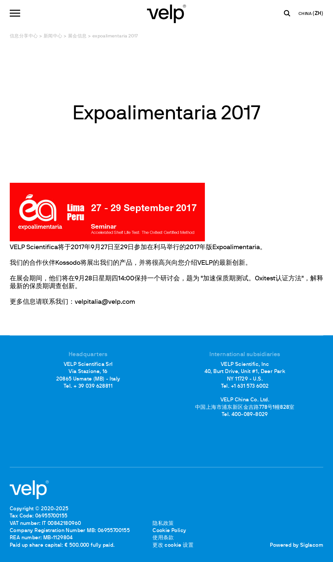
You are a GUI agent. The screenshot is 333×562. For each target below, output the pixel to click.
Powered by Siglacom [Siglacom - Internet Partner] (296, 545)
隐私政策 (163, 523)
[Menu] (15, 13)
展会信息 (77, 36)
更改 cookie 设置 (173, 545)
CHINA (306, 14)
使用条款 (163, 538)
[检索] (287, 13)
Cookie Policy (169, 531)
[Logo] (166, 13)
